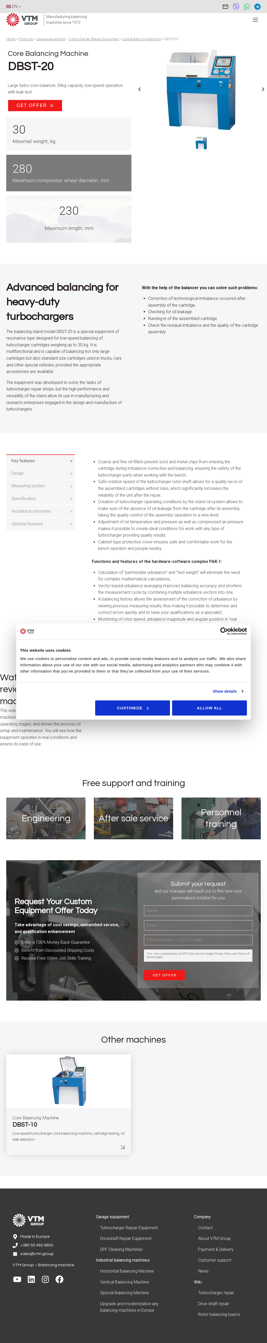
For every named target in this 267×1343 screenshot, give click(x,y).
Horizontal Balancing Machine (127, 1271)
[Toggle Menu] (255, 19)
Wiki (198, 1282)
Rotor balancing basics (219, 1314)
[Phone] (198, 954)
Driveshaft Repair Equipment (125, 1238)
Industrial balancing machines (123, 1260)
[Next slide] (263, 89)
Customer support (214, 1260)
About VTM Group (214, 1238)
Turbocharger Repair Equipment (93, 39)
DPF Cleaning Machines (121, 1249)
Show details (225, 691)
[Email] (198, 939)
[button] (201, 143)
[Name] (198, 925)
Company (202, 1217)
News (203, 1271)
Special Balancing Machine (124, 1293)
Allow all (209, 707)
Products (26, 39)
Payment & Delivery (216, 1249)
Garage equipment (50, 39)
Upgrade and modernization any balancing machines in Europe (129, 1307)
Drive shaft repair (213, 1303)
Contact (205, 1227)
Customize (133, 707)
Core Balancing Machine (141, 39)
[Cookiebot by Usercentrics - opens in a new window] (224, 631)
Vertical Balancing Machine (124, 1282)
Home (10, 39)
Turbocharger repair (216, 1293)
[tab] (40, 476)
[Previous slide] (140, 89)
